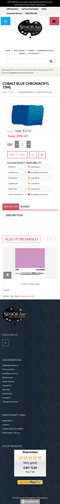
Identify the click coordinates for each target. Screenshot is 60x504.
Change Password (10, 401)
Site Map (6, 389)
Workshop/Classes (45, 51)
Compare (6, 397)
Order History (8, 381)
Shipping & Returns (10, 365)
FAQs (44, 9)
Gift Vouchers (12, 9)
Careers (31, 51)
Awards (22, 53)
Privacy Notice (8, 369)
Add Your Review (44, 92)
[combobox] (31, 61)
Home (8, 51)
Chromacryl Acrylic (28, 70)
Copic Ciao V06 (30, 284)
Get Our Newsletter (30, 9)
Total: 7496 (30, 472)
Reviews (25, 206)
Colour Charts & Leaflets (12, 428)
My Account (34, 53)
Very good (30, 462)
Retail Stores (19, 51)
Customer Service (14, 13)
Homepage (6, 70)
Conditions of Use (10, 373)
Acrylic (15, 70)
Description (11, 206)
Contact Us (7, 385)
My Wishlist (7, 393)
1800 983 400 (31, 13)
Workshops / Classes (11, 432)
